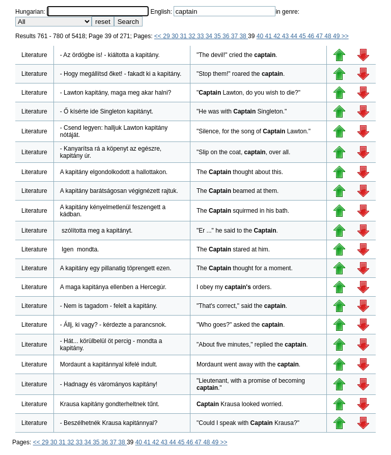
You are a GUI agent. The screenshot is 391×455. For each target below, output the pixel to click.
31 (184, 36)
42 (277, 36)
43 (286, 36)
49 (337, 36)
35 (218, 36)
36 (226, 36)
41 (269, 36)
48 (328, 36)
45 (303, 36)
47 (320, 36)
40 (261, 36)
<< (158, 36)
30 (176, 36)
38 (243, 36)
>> (345, 36)
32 (192, 36)
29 (167, 36)
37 (235, 36)
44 (295, 36)
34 (210, 36)
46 (312, 36)
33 (201, 36)
